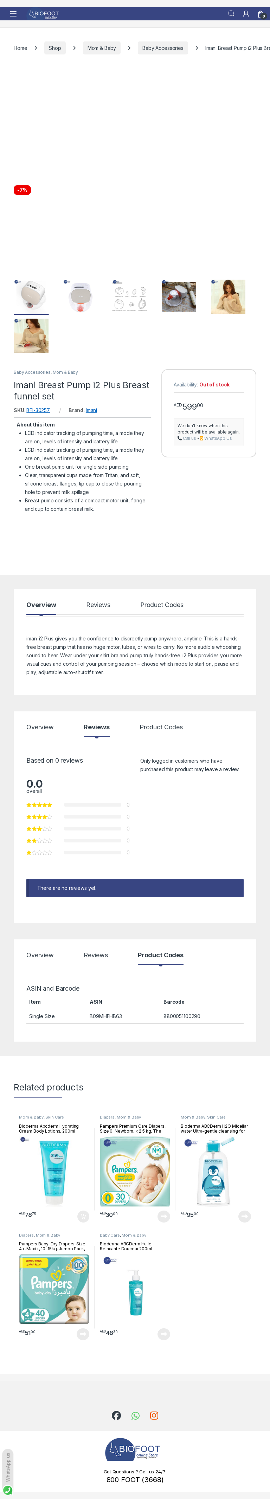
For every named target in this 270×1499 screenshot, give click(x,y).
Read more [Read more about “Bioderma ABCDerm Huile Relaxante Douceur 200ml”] (164, 1334)
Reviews (98, 605)
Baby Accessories (163, 48)
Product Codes (162, 605)
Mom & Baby (102, 48)
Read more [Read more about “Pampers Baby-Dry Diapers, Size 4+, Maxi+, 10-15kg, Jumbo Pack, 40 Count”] (83, 1334)
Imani (91, 410)
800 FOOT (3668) (135, 1479)
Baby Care (110, 1235)
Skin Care (54, 1117)
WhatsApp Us (218, 438)
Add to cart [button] (83, 1217)
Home (20, 48)
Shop (55, 48)
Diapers (107, 1117)
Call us (189, 438)
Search (231, 14)
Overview (41, 605)
